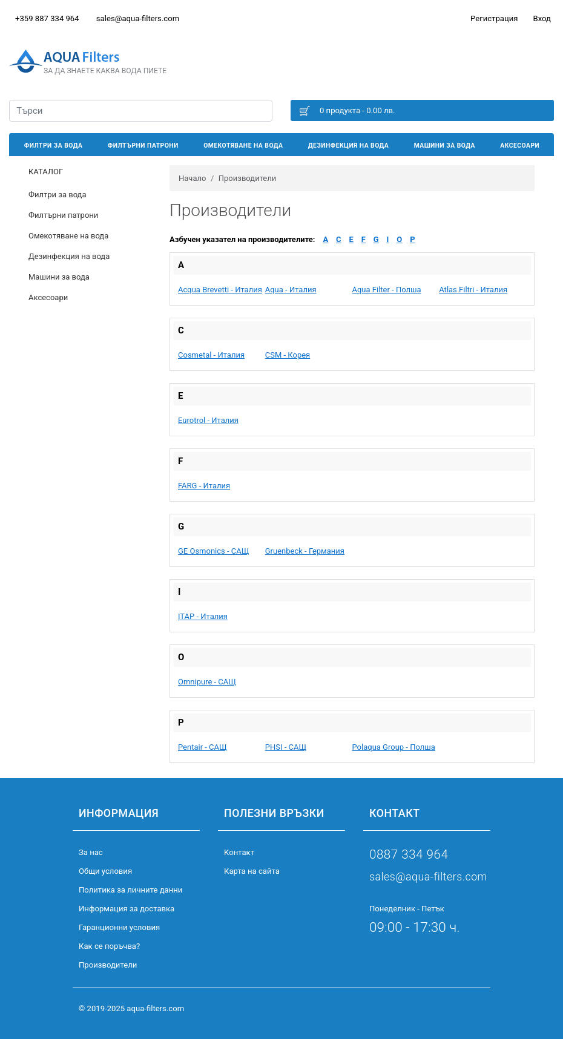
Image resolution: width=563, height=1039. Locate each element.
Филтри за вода (53, 145)
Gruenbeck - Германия (304, 551)
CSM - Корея (288, 354)
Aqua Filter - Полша (386, 289)
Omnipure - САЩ (207, 681)
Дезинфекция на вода (348, 145)
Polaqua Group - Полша (393, 747)
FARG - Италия (204, 485)
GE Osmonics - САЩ (213, 551)
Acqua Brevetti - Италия (220, 289)
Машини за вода (444, 145)
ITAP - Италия (203, 616)
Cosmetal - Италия (211, 354)
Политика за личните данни (130, 889)
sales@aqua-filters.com (137, 18)
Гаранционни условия (119, 927)
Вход (542, 18)
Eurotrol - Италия (208, 420)
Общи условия (105, 871)
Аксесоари (519, 145)
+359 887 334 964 (47, 18)
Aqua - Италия (291, 289)
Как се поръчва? (109, 946)
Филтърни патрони (143, 145)
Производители (108, 964)
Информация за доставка (126, 908)
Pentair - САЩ (202, 747)
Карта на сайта (252, 871)
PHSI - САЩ (285, 747)
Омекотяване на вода (243, 145)
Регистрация (494, 18)
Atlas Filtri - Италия (473, 289)
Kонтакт (239, 852)
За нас (91, 852)
